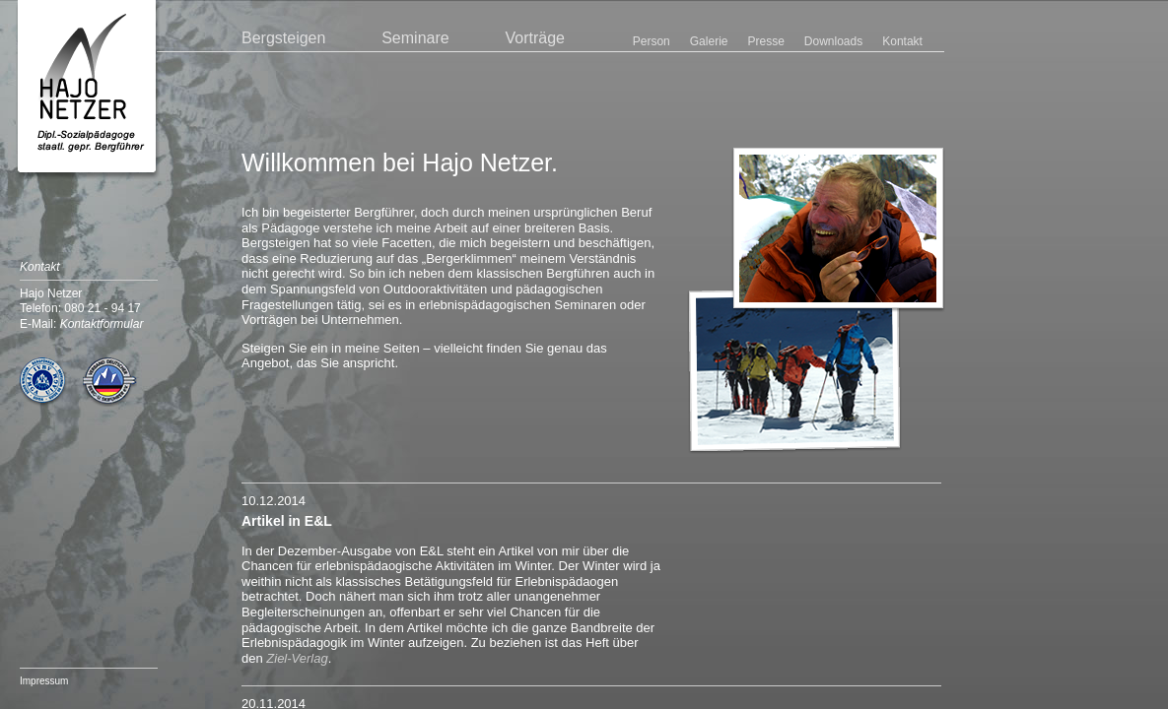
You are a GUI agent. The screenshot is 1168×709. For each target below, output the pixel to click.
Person (651, 41)
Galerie (709, 41)
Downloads (833, 41)
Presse (765, 41)
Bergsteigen (283, 38)
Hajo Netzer (88, 90)
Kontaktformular (102, 324)
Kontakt (902, 41)
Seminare (414, 38)
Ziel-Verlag (296, 658)
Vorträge (534, 38)
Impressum (44, 681)
